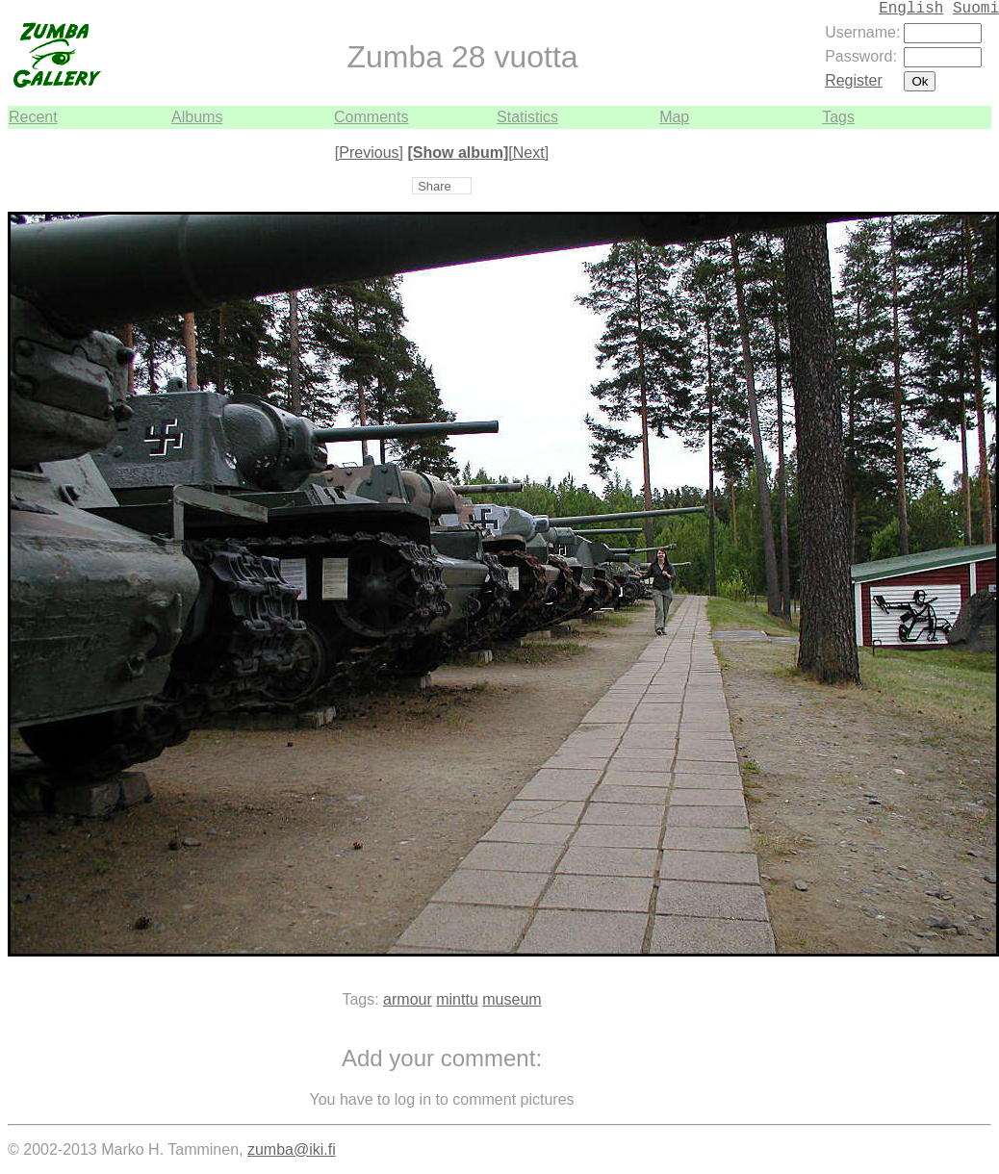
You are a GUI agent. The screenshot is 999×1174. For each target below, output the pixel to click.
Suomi (976, 8)
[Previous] (369, 152)
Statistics (527, 117)
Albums (196, 117)
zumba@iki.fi (291, 1149)
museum (511, 999)
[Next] (528, 152)
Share (434, 186)
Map (674, 117)
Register (854, 80)
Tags (838, 117)
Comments (371, 117)
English (911, 8)
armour (407, 999)
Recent (33, 117)
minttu (457, 999)
